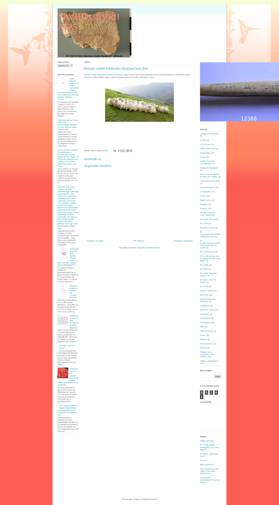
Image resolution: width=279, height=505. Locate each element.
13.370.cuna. (205, 144)
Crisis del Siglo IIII (207, 187)
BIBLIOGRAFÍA (206, 465)
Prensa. (203, 339)
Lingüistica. (205, 305)
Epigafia (203, 204)
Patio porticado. (206, 331)
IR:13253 (204, 269)
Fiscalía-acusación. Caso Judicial (208, 214)
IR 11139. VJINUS (208, 219)
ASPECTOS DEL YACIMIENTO (207, 162)
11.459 (203, 140)
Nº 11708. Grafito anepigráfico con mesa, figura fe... (210, 447)
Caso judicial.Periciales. (210, 181)
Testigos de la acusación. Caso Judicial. (207, 354)
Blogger (136, 499)
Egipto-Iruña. (205, 200)
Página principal (207, 441)
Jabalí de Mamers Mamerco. (207, 300)
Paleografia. (205, 322)
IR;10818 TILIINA (207, 228)
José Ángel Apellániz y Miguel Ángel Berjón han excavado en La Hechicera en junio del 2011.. (68, 410)
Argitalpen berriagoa (95, 241)
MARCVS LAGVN (207, 310)
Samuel (203, 348)
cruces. (203, 196)
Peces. (203, 335)
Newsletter (204, 314)
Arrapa (203, 157)
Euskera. (204, 208)
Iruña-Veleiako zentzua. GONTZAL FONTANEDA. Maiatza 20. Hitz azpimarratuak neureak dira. (68, 124)
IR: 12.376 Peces (207, 252)
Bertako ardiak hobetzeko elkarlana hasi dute (103, 75)
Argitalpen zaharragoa (183, 241)
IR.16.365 (204, 286)
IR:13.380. (204, 265)
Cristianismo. (205, 191)
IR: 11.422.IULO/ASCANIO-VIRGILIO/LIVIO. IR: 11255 (210, 244)
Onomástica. (205, 318)
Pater (202, 327)
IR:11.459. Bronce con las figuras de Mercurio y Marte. (210, 258)
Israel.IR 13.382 (207, 291)
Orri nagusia (138, 241)
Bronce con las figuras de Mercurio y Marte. (209, 175)
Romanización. (206, 344)
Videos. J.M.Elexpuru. (209, 361)
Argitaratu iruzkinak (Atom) (148, 248)
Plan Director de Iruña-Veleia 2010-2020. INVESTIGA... (209, 471)
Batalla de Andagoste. (209, 168)
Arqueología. (205, 153)
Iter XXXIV (204, 295)
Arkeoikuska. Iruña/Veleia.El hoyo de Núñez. (210, 480)
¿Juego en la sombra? (209, 134)
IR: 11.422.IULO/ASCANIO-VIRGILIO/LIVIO (210, 234)
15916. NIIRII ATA (207, 149)
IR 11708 (204, 223)
